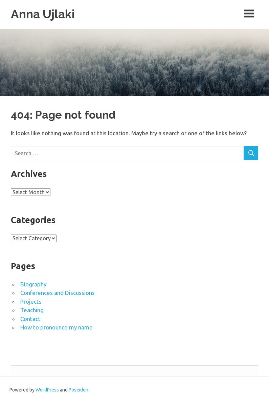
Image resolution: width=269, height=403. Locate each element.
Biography (33, 284)
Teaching (32, 310)
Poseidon (78, 389)
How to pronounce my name (56, 327)
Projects (31, 301)
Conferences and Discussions (57, 292)
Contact (30, 319)
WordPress (47, 389)
